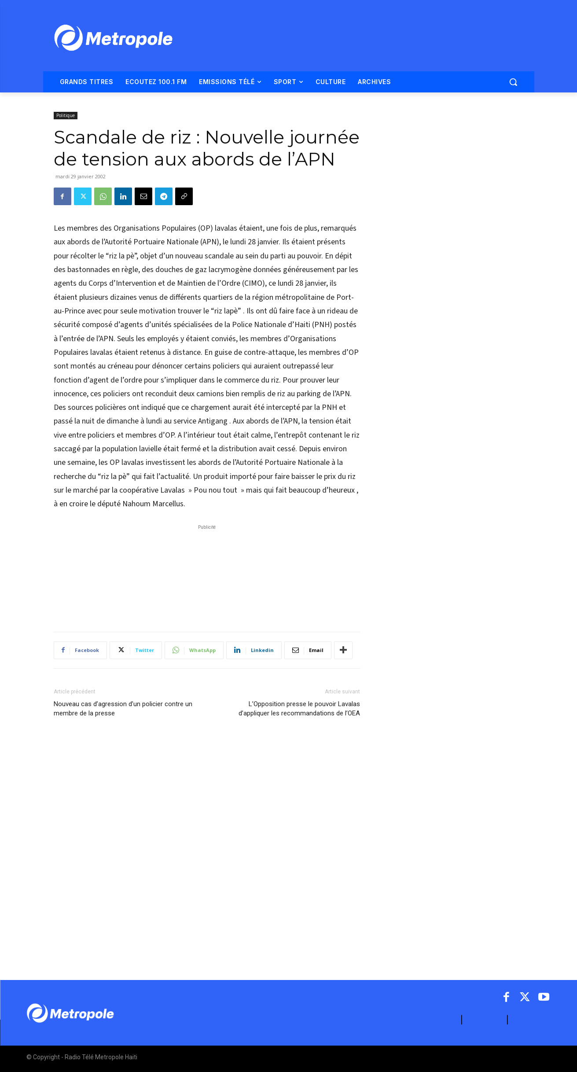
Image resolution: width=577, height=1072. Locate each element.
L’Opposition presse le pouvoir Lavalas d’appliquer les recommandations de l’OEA (299, 708)
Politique (65, 115)
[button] (513, 81)
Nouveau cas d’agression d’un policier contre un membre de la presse (123, 708)
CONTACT (484, 1019)
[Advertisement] (207, 573)
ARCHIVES (531, 1019)
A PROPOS (438, 1019)
